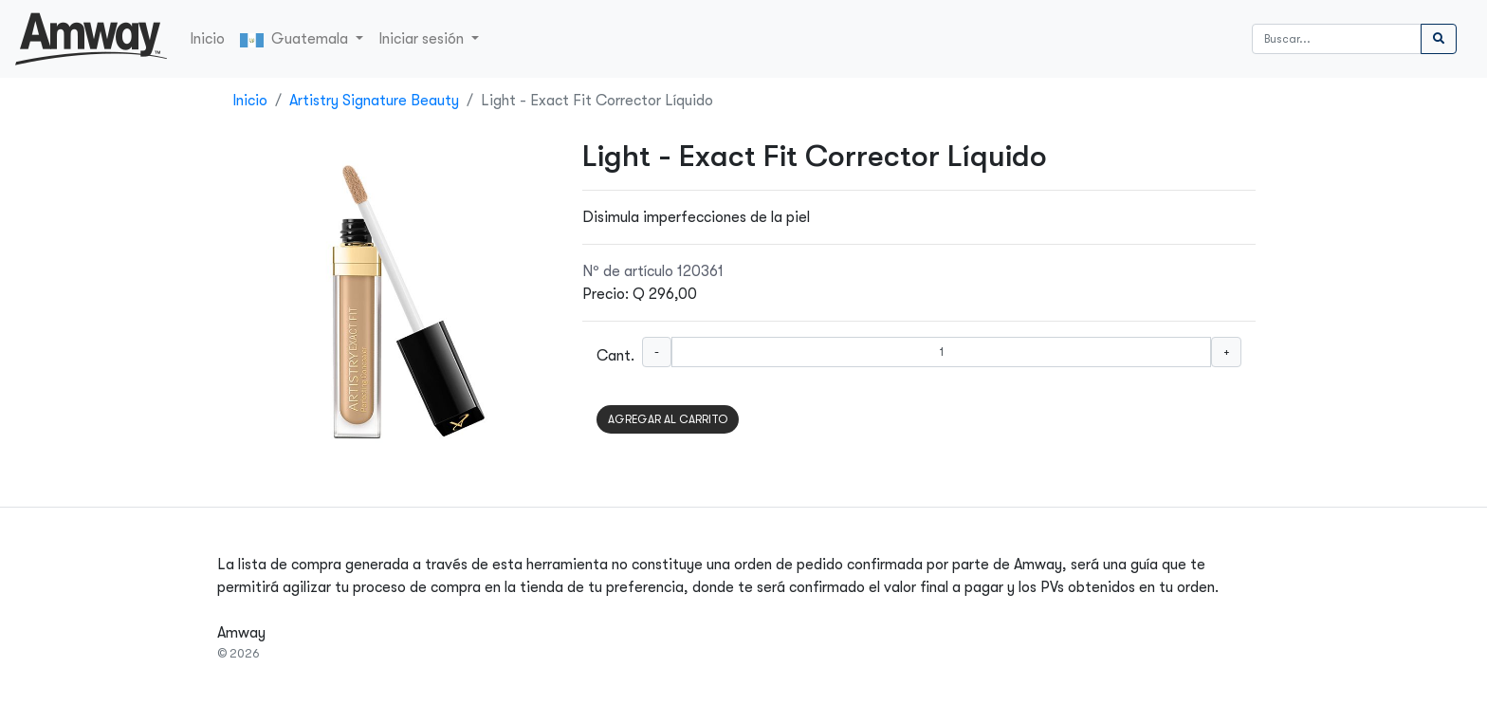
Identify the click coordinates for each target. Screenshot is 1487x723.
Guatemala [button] (296, 38)
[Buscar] (1337, 39)
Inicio (207, 38)
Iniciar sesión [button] (423, 38)
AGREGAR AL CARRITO (667, 419)
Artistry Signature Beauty (374, 100)
